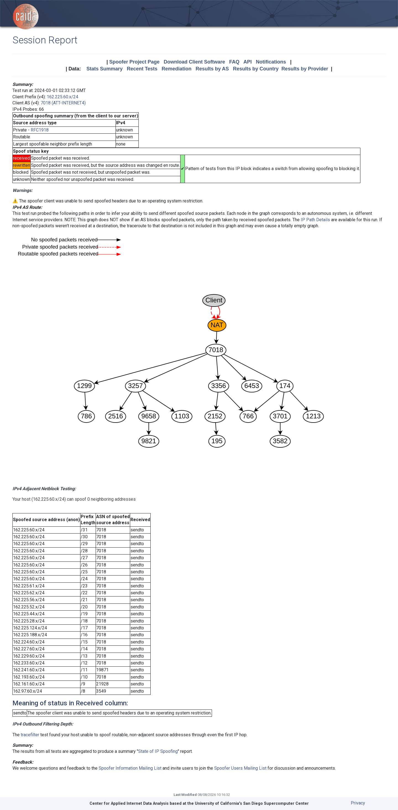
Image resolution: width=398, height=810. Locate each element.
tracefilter (30, 734)
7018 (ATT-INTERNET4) (63, 102)
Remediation (177, 69)
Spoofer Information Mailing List (130, 768)
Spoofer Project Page (134, 62)
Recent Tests (142, 69)
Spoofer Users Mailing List (240, 768)
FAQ (234, 62)
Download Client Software (194, 62)
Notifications (271, 62)
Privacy (358, 803)
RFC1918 (40, 130)
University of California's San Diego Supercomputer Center (252, 803)
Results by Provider (304, 69)
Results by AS (212, 69)
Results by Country (256, 69)
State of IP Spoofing (158, 751)
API (247, 62)
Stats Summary (105, 69)
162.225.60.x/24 (62, 96)
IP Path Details (315, 219)
